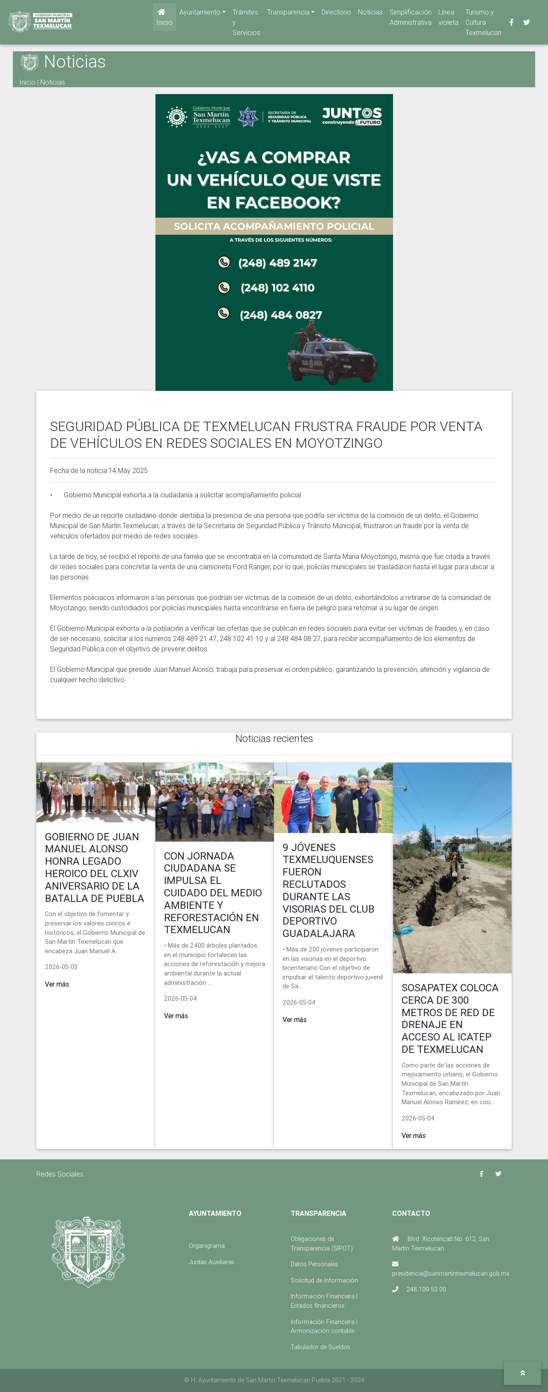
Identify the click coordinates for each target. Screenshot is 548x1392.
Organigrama (207, 1246)
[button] (522, 1373)
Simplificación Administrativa (411, 18)
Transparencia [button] (288, 13)
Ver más (57, 984)
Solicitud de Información (324, 1280)
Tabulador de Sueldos (320, 1347)
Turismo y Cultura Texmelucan (483, 23)
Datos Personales (314, 1264)
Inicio (164, 19)
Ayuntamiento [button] (199, 13)
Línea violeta (448, 18)
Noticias (370, 13)
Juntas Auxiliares (211, 1262)
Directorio (336, 13)
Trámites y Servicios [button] (246, 23)
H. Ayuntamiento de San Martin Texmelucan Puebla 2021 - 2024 (277, 1380)
